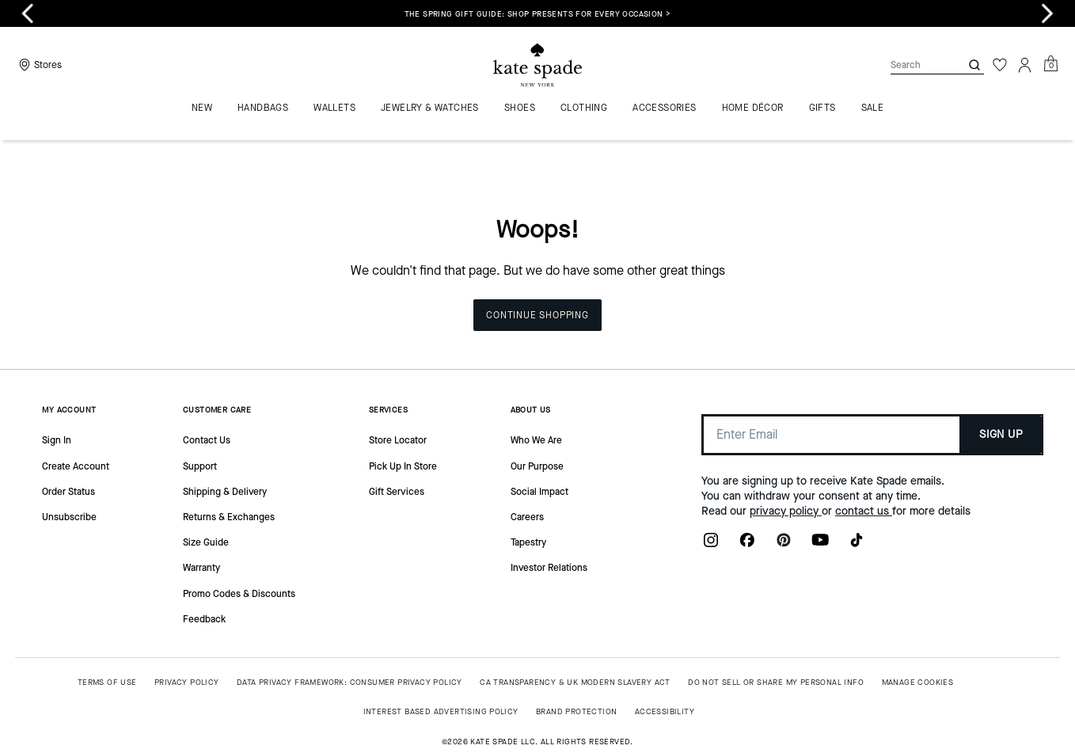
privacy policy (786, 511)
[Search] (913, 64)
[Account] (1025, 64)
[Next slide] (1047, 13)
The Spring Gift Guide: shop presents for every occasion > (538, 14)
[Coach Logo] (537, 65)
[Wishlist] (999, 64)
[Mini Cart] (1050, 64)
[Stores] (38, 64)
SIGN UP (1001, 434)
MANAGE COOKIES (918, 682)
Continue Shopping (537, 315)
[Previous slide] (27, 13)
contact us (863, 511)
